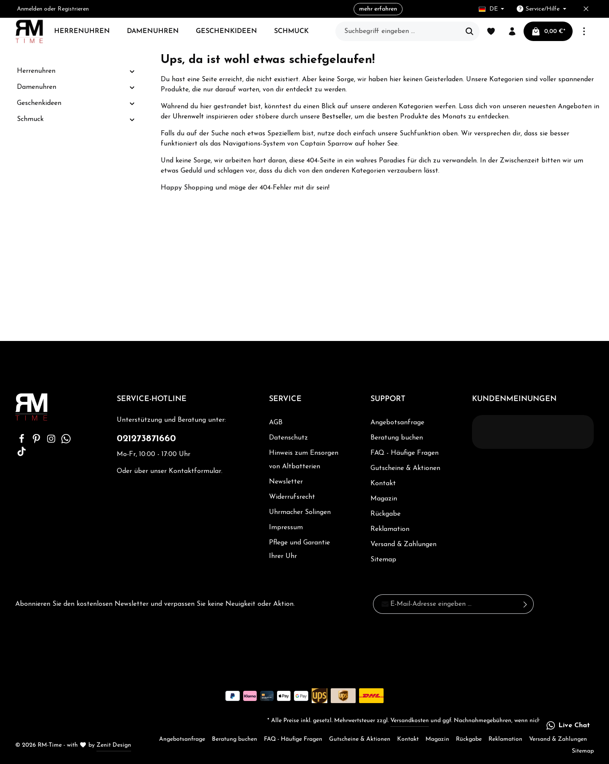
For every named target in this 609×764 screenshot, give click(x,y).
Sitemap (383, 559)
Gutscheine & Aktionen (405, 468)
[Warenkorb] (548, 31)
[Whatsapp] (66, 441)
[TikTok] (21, 454)
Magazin (383, 498)
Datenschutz (288, 437)
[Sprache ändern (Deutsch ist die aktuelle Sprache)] (492, 9)
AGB (276, 422)
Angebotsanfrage (397, 422)
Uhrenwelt (188, 116)
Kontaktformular (195, 471)
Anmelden (29, 9)
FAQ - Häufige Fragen (404, 453)
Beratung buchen (396, 437)
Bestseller (336, 116)
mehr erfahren (380, 9)
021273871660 (146, 439)
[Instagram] (52, 441)
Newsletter (286, 481)
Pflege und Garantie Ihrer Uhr (299, 549)
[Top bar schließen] (586, 9)
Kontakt (383, 483)
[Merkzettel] (491, 31)
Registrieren (73, 9)
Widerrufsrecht (292, 497)
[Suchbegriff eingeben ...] (397, 31)
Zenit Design (113, 745)
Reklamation (389, 529)
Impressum (286, 527)
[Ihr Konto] (512, 31)
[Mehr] (584, 31)
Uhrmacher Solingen (300, 512)
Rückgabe (385, 514)
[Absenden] (525, 604)
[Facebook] (22, 441)
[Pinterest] (37, 441)
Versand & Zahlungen (403, 544)
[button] (132, 71)
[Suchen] (470, 31)
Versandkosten (409, 720)
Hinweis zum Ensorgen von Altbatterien (303, 460)
